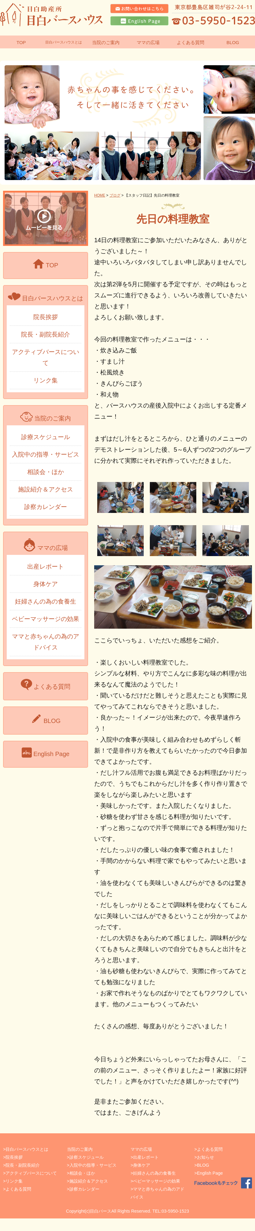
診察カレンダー (45, 506)
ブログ (114, 195)
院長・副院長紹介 (45, 334)
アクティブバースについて (31, 1173)
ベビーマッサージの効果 (45, 619)
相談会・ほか (45, 472)
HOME (99, 195)
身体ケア (45, 584)
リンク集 (45, 380)
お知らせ (205, 1157)
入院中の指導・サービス (45, 454)
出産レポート (45, 566)
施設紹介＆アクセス (45, 489)
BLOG (203, 1165)
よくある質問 (18, 1189)
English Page (210, 1173)
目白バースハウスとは (63, 42)
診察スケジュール (86, 1157)
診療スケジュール (45, 437)
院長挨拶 (45, 317)
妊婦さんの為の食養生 (45, 601)
